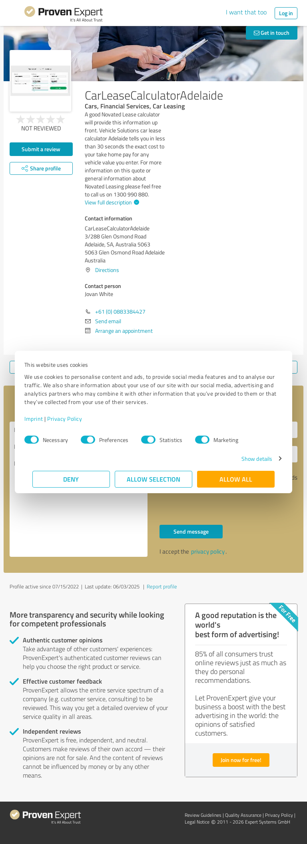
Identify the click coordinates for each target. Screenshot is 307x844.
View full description (111, 202)
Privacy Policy (72, 418)
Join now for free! (241, 760)
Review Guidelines (203, 815)
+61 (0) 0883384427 (120, 311)
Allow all (235, 479)
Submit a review (41, 149)
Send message (191, 531)
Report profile (162, 586)
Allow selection (153, 479)
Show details (248, 458)
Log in (286, 13)
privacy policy (208, 551)
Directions (107, 270)
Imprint (41, 418)
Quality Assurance (243, 815)
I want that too (246, 12)
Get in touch (271, 32)
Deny (71, 479)
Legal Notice (197, 821)
